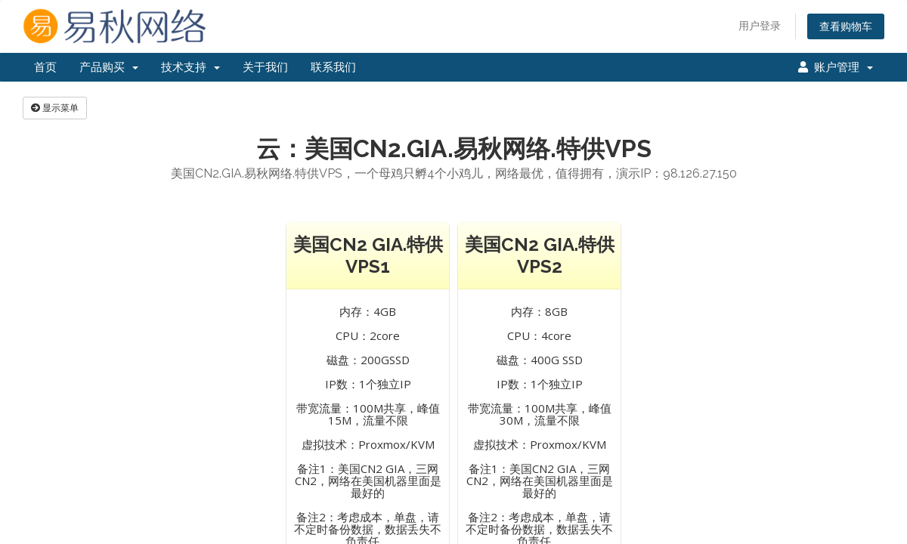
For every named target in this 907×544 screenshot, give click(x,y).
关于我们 (265, 67)
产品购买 (108, 67)
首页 (45, 67)
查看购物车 (845, 26)
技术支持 (190, 67)
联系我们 (333, 67)
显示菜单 (55, 107)
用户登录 (759, 25)
